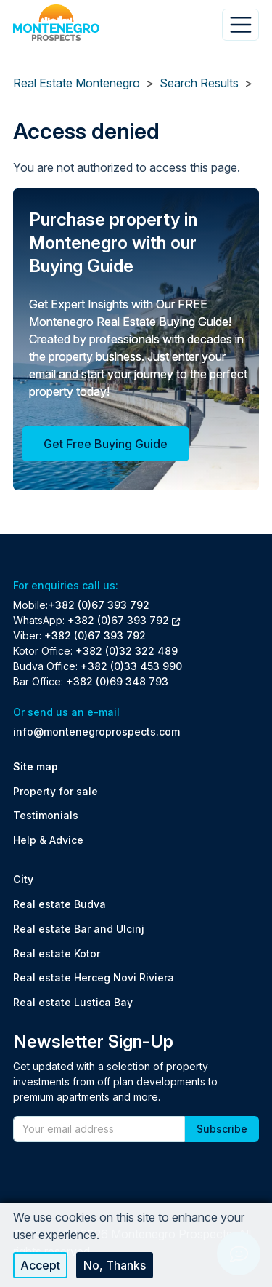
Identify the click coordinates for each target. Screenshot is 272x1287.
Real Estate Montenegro (76, 83)
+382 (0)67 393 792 (98, 605)
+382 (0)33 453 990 (131, 666)
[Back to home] (56, 22)
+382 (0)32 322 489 (126, 651)
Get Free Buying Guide (106, 444)
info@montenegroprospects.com (96, 731)
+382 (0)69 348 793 (117, 681)
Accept (40, 1265)
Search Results (199, 83)
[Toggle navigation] (240, 25)
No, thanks (114, 1265)
